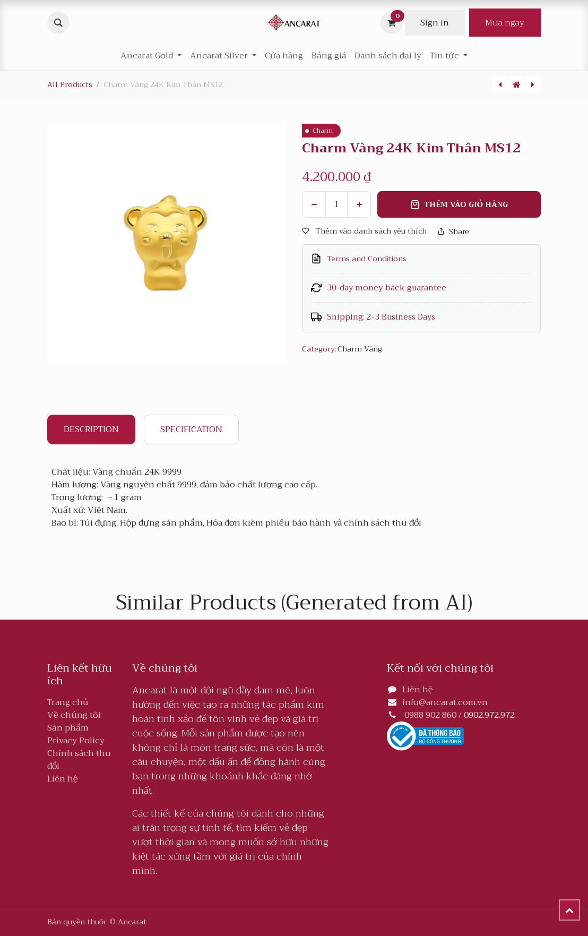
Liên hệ (62, 778)
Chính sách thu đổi (79, 760)
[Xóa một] (313, 204)
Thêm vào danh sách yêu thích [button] (364, 231)
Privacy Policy (76, 740)
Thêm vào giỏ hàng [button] (459, 204)
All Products (69, 84)
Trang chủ (67, 702)
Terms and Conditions (367, 258)
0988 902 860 (430, 715)
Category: (318, 349)
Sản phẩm (68, 727)
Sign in (434, 22)
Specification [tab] (191, 429)
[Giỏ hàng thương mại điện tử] (392, 23)
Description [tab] (91, 429)
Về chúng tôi (74, 715)
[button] (58, 23)
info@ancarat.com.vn (445, 702)
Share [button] (453, 231)
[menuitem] (284, 55)
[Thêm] (359, 204)
